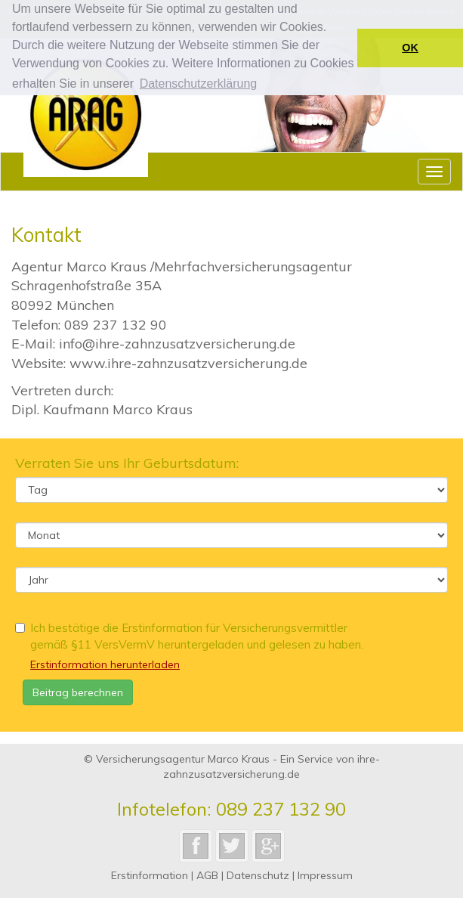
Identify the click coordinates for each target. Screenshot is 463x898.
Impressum (325, 875)
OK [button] (410, 48)
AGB (207, 875)
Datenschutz (258, 875)
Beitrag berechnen (77, 692)
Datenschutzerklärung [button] (199, 83)
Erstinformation (149, 875)
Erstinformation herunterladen (105, 664)
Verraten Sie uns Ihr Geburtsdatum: (127, 463)
